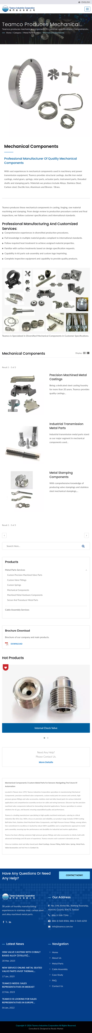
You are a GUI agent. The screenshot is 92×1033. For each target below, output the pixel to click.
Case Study (57, 974)
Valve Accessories (11, 848)
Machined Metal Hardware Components (25, 595)
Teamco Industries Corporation (45, 1025)
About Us (56, 957)
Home (8, 32)
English (85, 2)
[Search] (39, 546)
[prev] (4, 535)
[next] (86, 535)
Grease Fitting (55, 844)
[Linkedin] (10, 922)
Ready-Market (57, 1028)
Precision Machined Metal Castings (68, 377)
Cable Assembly (60, 969)
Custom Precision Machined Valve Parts (24, 575)
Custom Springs (14, 585)
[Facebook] (3, 922)
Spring (73, 844)
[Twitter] (6, 922)
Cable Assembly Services (17, 609)
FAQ (54, 980)
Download (13, 644)
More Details (46, 762)
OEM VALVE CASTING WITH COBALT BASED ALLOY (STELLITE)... (21, 953)
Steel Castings (44, 844)
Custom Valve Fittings (16, 580)
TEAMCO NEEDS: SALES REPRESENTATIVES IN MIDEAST (18, 985)
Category (17, 32)
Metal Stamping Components (61, 475)
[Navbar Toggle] (87, 9)
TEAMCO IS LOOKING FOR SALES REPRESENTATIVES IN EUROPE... (19, 1000)
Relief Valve (65, 844)
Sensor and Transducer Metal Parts (22, 600)
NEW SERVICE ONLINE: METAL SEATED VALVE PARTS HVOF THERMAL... (22, 969)
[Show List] (88, 353)
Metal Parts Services (32, 32)
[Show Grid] (84, 353)
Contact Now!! (74, 875)
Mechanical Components (53, 32)
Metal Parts (80, 844)
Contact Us (34, 848)
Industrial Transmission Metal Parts (66, 426)
